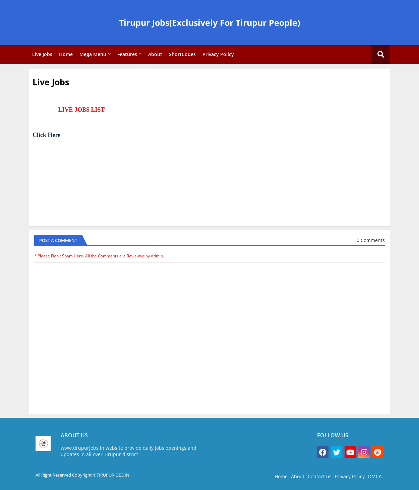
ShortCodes (182, 54)
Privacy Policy (218, 54)
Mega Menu (92, 54)
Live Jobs (42, 54)
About (155, 54)
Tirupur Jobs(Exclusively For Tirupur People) (209, 22)
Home (66, 54)
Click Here (46, 135)
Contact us (320, 476)
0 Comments (371, 240)
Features (127, 54)
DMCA (375, 476)
